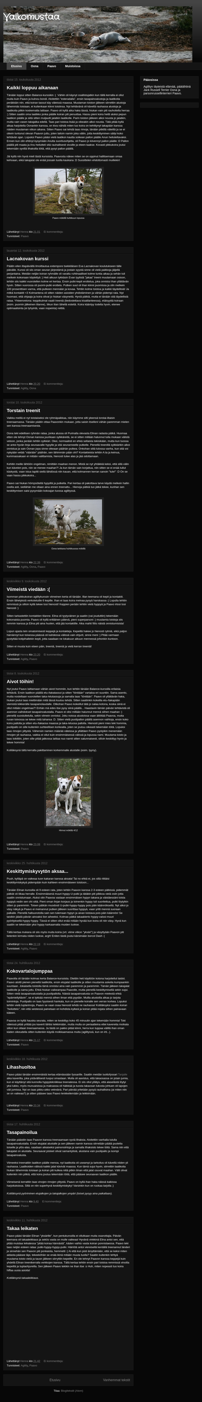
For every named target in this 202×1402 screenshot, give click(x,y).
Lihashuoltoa (21, 1067)
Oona (35, 66)
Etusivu (16, 66)
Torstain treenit (23, 410)
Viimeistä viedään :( (28, 589)
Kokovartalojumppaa (30, 971)
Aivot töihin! (20, 681)
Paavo (51, 66)
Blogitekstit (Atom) (72, 1390)
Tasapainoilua (22, 1132)
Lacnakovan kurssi (27, 258)
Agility (24, 388)
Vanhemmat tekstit (116, 1380)
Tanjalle (122, 1074)
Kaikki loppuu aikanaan (32, 87)
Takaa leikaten (22, 1228)
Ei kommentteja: (54, 231)
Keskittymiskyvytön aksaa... (37, 871)
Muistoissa (72, 66)
